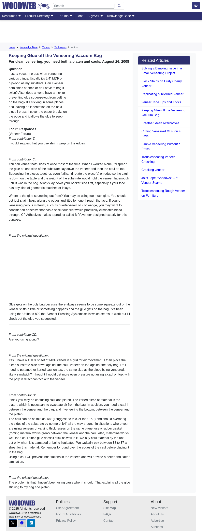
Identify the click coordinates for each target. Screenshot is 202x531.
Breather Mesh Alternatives (160, 123)
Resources (11, 16)
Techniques (60, 47)
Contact (108, 520)
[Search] (83, 6)
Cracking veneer (153, 170)
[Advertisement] (101, 32)
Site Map (109, 508)
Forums (65, 16)
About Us (157, 514)
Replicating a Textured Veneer (162, 94)
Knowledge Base (121, 16)
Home (12, 47)
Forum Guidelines (68, 514)
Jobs (80, 16)
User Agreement (67, 508)
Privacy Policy (66, 520)
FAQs (107, 514)
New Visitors (159, 508)
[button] (13, 523)
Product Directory (39, 16)
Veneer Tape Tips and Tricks (161, 102)
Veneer (46, 47)
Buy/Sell (95, 16)
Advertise (157, 520)
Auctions (157, 527)
